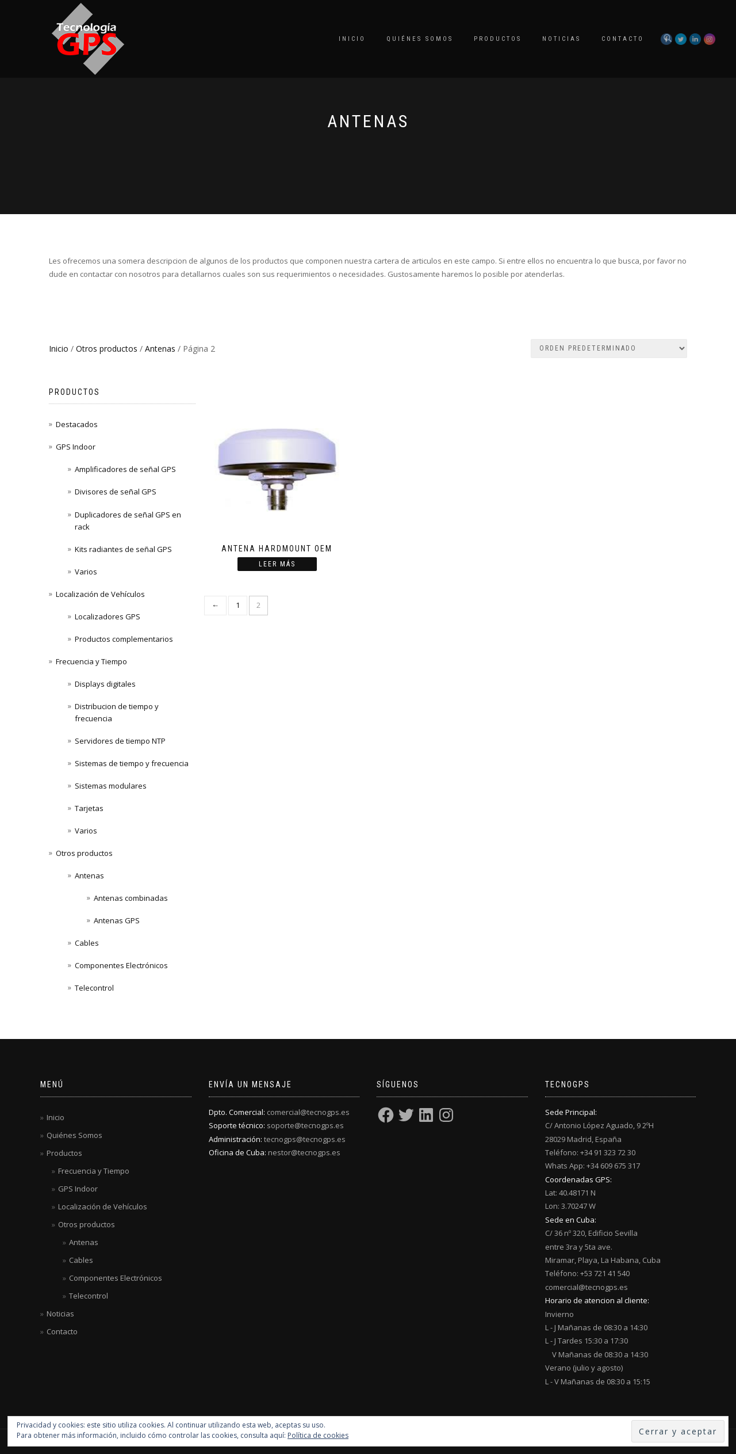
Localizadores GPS (107, 616)
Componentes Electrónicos (121, 965)
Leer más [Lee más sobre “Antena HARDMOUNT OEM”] (277, 564)
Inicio (352, 39)
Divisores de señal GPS (115, 491)
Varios (86, 571)
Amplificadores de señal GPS (125, 469)
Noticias (561, 39)
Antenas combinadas (131, 898)
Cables (87, 943)
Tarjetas (89, 808)
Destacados (77, 424)
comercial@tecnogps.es (308, 1112)
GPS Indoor (75, 446)
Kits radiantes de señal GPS (123, 549)
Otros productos (106, 348)
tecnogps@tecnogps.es (305, 1139)
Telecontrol (94, 988)
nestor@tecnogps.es (304, 1152)
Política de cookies (318, 1435)
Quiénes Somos (419, 39)
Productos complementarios (124, 639)
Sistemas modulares (111, 786)
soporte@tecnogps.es (305, 1125)
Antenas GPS (117, 920)
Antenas (160, 348)
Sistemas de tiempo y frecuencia (132, 763)
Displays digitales (105, 684)
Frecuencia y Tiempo (91, 661)
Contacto (622, 39)
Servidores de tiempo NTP (120, 741)
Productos (498, 39)
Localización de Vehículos (100, 594)
